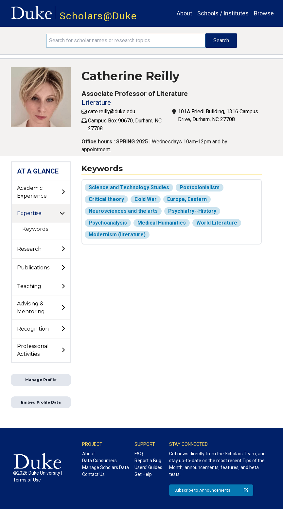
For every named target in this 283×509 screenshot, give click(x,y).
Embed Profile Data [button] (41, 402)
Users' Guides (148, 467)
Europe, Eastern (187, 199)
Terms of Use (27, 479)
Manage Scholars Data (105, 467)
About (184, 13)
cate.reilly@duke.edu (111, 111)
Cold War (145, 199)
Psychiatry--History (192, 211)
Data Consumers (99, 460)
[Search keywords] (125, 40)
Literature (96, 102)
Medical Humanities (161, 223)
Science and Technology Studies (129, 187)
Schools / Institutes (223, 13)
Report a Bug (147, 460)
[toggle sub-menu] (63, 192)
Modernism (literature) (117, 234)
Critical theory (106, 199)
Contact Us (93, 474)
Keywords (35, 229)
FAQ (138, 453)
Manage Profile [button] (41, 379)
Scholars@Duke (98, 16)
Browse (264, 13)
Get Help (143, 474)
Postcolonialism (200, 187)
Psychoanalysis (108, 223)
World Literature (216, 223)
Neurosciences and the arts (123, 211)
